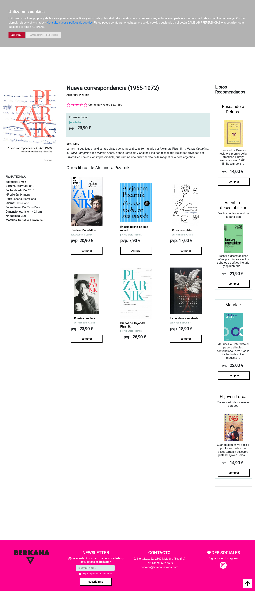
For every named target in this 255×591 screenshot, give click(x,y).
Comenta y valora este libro (105, 104)
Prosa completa (182, 230)
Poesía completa (84, 318)
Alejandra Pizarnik (77, 94)
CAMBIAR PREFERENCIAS (43, 35)
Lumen (21, 182)
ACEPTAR (16, 35)
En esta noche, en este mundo (134, 228)
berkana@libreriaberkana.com (159, 567)
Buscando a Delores (233, 109)
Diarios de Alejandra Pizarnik (132, 325)
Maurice (233, 304)
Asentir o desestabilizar (233, 205)
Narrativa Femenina (30, 220)
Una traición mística (83, 230)
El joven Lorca (233, 396)
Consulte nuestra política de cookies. (70, 22)
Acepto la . (97, 573)
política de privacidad (101, 573)
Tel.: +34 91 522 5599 (159, 563)
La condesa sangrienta (184, 318)
